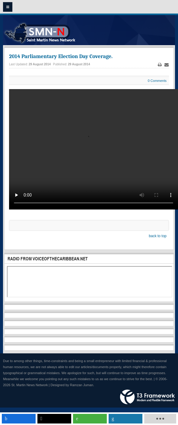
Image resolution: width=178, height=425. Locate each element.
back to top (158, 236)
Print (159, 65)
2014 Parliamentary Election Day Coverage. (61, 56)
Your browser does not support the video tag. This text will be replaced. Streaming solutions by (93, 149)
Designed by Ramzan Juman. (72, 385)
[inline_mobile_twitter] (54, 418)
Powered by (147, 397)
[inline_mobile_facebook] (19, 418)
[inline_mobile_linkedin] (125, 418)
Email (166, 65)
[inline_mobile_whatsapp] (90, 418)
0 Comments (157, 80)
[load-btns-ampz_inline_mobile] (160, 418)
